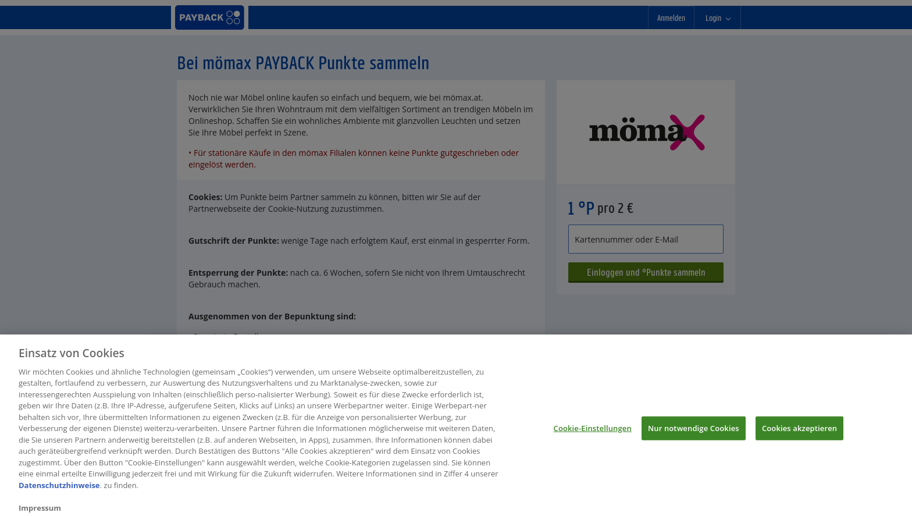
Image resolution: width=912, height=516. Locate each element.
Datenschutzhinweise (59, 488)
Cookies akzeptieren (799, 431)
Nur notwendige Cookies (693, 431)
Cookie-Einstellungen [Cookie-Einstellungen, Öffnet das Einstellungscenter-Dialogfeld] (593, 431)
